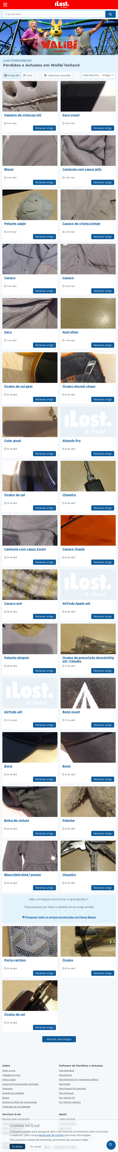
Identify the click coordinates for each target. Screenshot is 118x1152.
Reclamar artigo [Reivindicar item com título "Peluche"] (103, 833)
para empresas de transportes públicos (78, 1079)
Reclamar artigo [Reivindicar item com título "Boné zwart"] (103, 725)
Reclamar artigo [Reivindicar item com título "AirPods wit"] (44, 725)
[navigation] (111, 1145)
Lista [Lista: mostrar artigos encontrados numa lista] (27, 75)
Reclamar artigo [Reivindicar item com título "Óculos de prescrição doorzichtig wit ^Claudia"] (103, 670)
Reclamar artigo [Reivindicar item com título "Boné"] (44, 779)
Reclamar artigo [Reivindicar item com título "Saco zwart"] (103, 128)
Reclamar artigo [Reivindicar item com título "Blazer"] (44, 182)
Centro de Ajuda (67, 1119)
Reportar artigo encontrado (15, 1119)
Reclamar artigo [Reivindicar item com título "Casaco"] (44, 291)
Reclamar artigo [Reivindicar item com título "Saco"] (44, 345)
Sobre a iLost (8, 1070)
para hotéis (64, 1084)
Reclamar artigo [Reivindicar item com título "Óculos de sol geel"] (44, 399)
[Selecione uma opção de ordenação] (98, 75)
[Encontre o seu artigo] (110, 14)
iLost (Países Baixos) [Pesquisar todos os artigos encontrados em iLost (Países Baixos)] (17, 60)
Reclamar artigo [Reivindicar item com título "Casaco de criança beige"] (103, 236)
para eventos (65, 1075)
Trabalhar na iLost (11, 1075)
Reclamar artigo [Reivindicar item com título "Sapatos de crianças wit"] (44, 128)
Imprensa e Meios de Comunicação (19, 1102)
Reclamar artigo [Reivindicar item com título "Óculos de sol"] (44, 508)
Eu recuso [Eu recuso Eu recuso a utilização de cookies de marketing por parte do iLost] (36, 1146)
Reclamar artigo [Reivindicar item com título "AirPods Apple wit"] (103, 616)
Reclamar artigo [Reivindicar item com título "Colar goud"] (44, 453)
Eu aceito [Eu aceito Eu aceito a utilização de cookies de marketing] (17, 1146)
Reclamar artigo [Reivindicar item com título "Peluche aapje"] (44, 236)
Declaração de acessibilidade (16, 1106)
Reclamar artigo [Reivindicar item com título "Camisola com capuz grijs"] (103, 182)
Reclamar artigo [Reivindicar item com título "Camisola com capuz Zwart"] (44, 562)
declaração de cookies (51, 1135)
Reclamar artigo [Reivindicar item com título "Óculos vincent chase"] (103, 399)
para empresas (66, 1093)
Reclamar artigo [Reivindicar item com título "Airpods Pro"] (103, 453)
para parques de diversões (72, 1088)
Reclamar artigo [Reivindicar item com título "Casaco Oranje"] (103, 562)
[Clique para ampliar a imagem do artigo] (29, 96)
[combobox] (53, 14)
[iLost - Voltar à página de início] (62, 4)
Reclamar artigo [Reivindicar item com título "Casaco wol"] (44, 616)
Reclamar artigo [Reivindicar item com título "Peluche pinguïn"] (44, 670)
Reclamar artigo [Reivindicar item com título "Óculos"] (103, 973)
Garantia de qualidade (13, 1093)
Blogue (5, 1097)
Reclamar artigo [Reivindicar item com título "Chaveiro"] (103, 508)
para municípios (66, 1070)
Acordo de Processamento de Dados (20, 1084)
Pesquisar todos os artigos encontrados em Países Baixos (59, 917)
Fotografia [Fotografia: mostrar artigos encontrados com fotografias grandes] (11, 75)
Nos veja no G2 (67, 1097)
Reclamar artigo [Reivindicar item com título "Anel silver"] (103, 345)
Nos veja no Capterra (70, 1102)
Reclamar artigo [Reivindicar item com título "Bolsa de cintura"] (44, 833)
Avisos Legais (9, 1079)
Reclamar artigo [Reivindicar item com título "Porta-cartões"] (44, 973)
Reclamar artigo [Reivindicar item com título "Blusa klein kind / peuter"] (44, 887)
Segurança (7, 1088)
